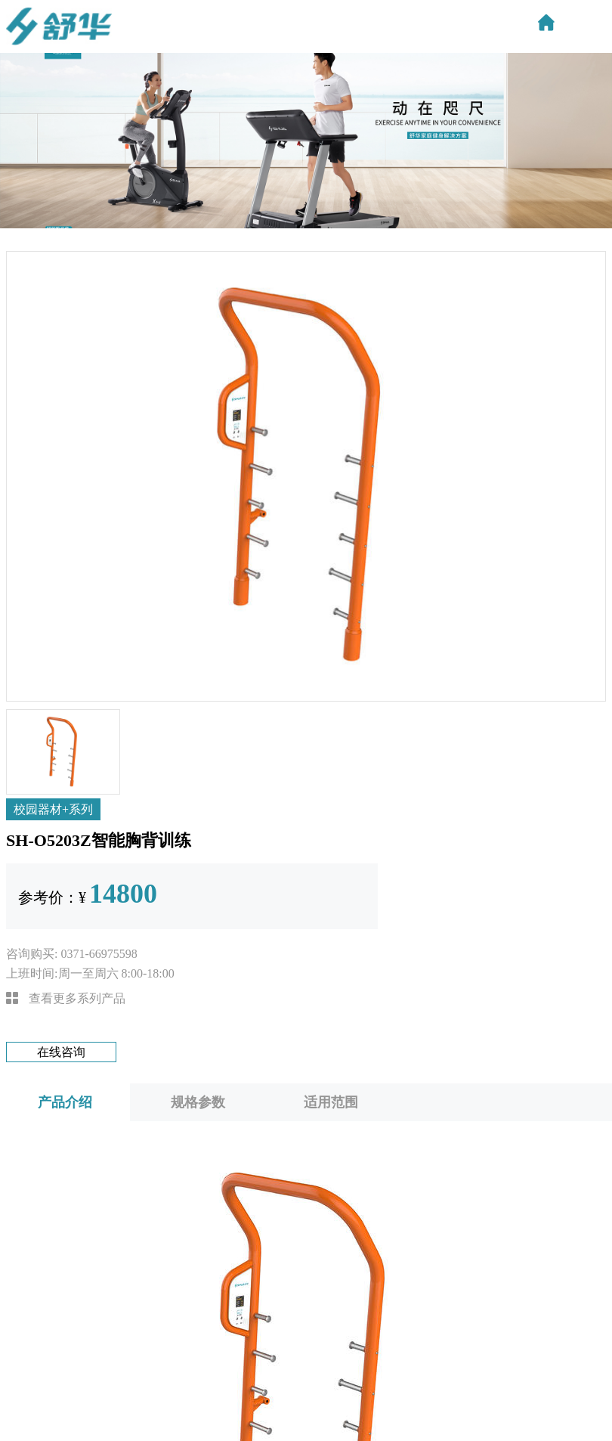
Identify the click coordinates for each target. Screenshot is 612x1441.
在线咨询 (61, 1052)
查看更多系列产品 (65, 998)
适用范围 (331, 1102)
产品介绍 (65, 1102)
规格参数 (198, 1102)
